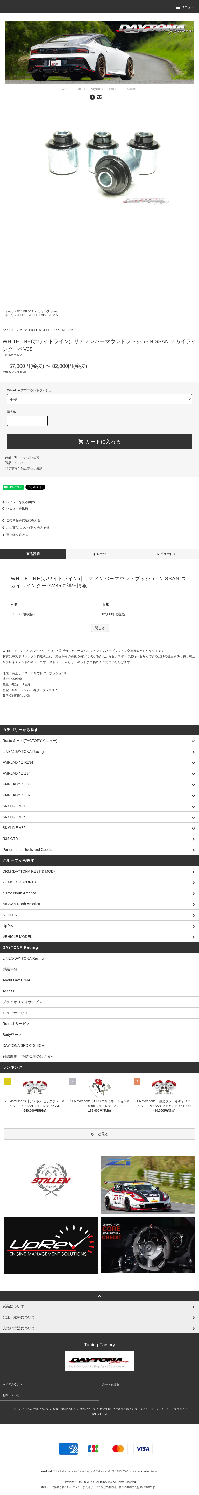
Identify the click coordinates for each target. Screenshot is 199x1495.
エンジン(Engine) (47, 311)
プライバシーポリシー (148, 1409)
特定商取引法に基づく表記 (23, 469)
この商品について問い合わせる (25, 527)
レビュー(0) (166, 554)
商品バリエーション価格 (22, 457)
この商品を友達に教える (20, 520)
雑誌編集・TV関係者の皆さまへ (28, 1056)
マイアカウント (13, 1384)
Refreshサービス (16, 1024)
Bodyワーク (12, 1035)
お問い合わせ (11, 1395)
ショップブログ (175, 1409)
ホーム (9, 311)
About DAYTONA (16, 980)
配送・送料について (64, 1409)
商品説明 (33, 554)
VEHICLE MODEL (27, 315)
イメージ (99, 554)
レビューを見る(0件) (17, 502)
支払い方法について (37, 1409)
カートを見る (110, 1384)
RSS (95, 1414)
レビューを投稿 (14, 508)
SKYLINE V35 (25, 311)
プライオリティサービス (22, 1002)
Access (8, 991)
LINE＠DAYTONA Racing (23, 958)
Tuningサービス (17, 1013)
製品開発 (10, 969)
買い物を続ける (14, 535)
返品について (14, 463)
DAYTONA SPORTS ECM (24, 1045)
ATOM (103, 1414)
